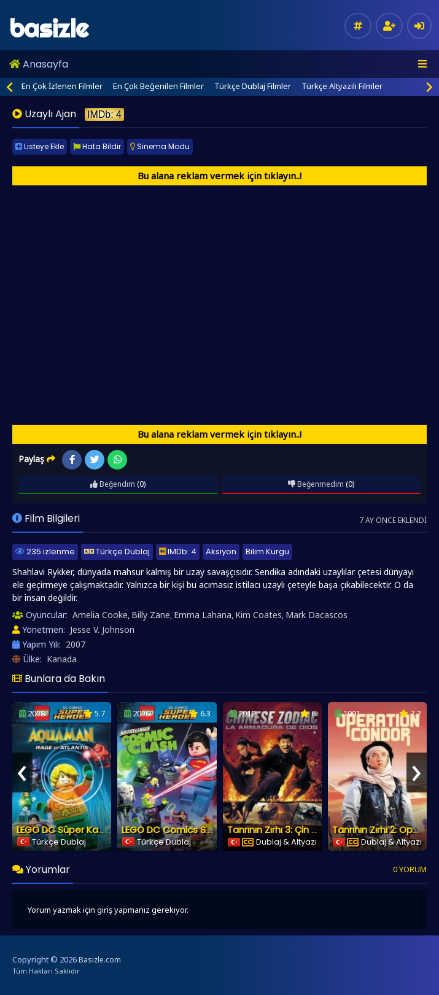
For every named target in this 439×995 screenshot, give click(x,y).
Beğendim (112, 484)
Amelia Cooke (100, 615)
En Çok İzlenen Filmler (62, 85)
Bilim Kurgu (267, 551)
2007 (75, 644)
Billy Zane (150, 615)
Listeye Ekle (39, 146)
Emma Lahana (202, 615)
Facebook (72, 459)
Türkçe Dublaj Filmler (252, 85)
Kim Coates (258, 615)
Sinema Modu (160, 146)
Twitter (94, 459)
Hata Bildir (97, 146)
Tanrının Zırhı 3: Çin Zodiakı (285, 829)
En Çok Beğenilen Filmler (158, 85)
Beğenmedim (316, 484)
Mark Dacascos (317, 615)
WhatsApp (118, 459)
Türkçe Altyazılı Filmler (342, 85)
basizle (48, 29)
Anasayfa (38, 64)
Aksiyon (221, 551)
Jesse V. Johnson (102, 629)
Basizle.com (100, 959)
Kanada (62, 659)
